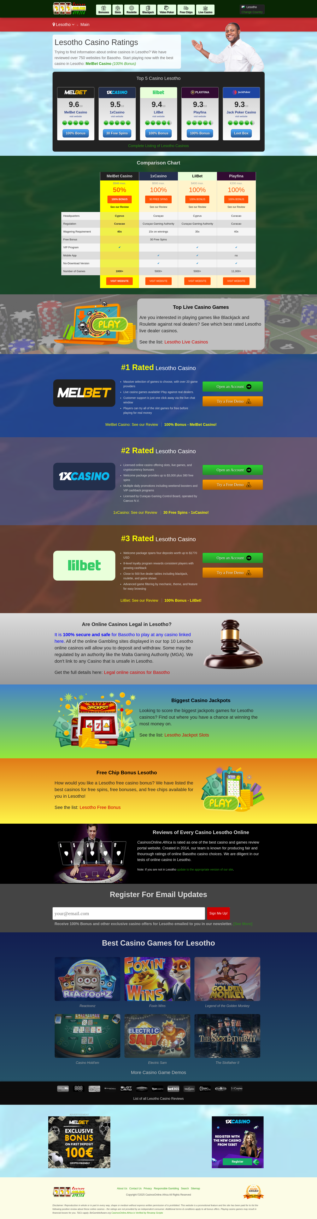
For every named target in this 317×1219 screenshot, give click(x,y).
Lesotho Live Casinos (186, 342)
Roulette (131, 12)
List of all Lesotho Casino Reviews (158, 1098)
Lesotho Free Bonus (100, 807)
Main (84, 24)
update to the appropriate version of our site (205, 869)
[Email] (129, 913)
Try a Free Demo (230, 401)
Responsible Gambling (166, 1188)
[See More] (242, 924)
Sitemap (195, 1188)
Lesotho (64, 24)
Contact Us (135, 1188)
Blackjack (148, 12)
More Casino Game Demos (158, 1072)
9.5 (115, 104)
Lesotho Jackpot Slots (186, 735)
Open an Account (230, 386)
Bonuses (103, 12)
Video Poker (167, 12)
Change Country (252, 12)
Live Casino (205, 12)
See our (119, 207)
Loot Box (241, 133)
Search (185, 1188)
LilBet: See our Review (139, 600)
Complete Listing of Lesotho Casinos (158, 146)
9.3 (198, 104)
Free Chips (186, 12)
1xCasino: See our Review (135, 512)
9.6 (74, 104)
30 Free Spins (117, 133)
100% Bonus (76, 133)
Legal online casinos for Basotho (137, 672)
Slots (118, 12)
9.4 (157, 104)
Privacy (148, 1188)
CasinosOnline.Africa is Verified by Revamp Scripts (137, 1213)
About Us (122, 1188)
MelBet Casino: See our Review (131, 425)
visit (119, 281)
